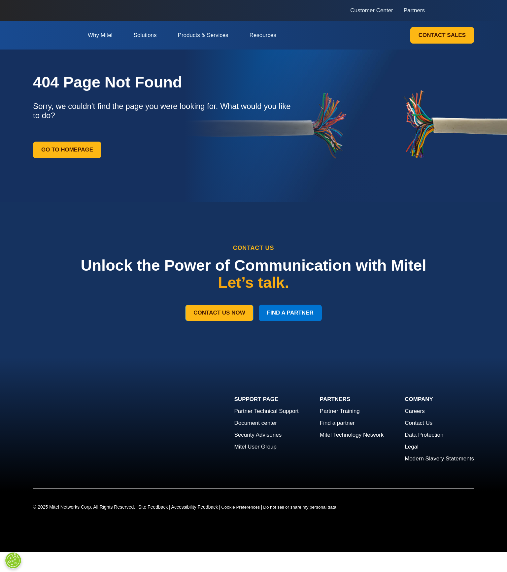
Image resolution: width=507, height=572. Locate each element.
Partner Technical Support (266, 411)
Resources (263, 35)
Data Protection (424, 435)
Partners (414, 10)
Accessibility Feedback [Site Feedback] (194, 507)
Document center (255, 423)
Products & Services (203, 35)
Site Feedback (153, 507)
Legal (412, 447)
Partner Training (340, 411)
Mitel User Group (255, 447)
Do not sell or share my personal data (299, 507)
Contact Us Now (219, 313)
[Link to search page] (438, 10)
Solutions (145, 35)
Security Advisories (258, 435)
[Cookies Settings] (13, 560)
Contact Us (418, 423)
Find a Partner (290, 313)
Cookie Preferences (240, 507)
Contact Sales (442, 35)
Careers (414, 411)
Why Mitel (100, 35)
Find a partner (337, 423)
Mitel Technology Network (352, 435)
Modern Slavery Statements (439, 458)
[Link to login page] (450, 10)
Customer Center (371, 10)
